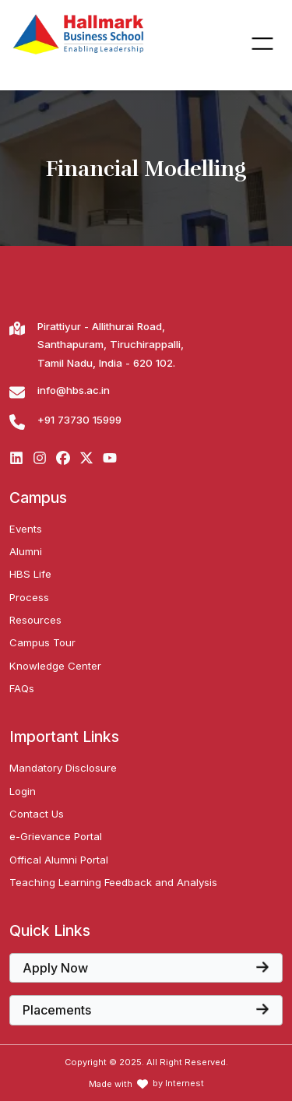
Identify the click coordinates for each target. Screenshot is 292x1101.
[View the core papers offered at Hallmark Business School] (146, 968)
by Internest (178, 1083)
